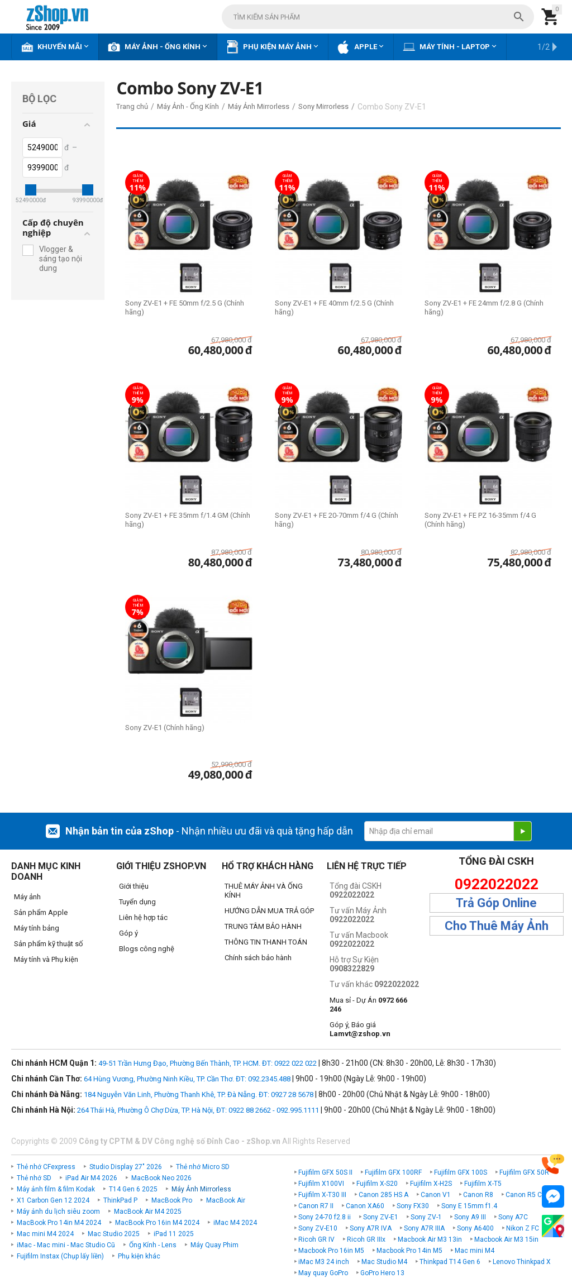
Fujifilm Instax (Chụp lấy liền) (60, 1256)
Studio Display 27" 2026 (125, 1167)
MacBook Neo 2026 (161, 1178)
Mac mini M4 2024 (45, 1234)
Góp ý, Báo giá (360, 1029)
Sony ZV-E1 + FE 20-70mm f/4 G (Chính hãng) (336, 519)
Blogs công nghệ (146, 949)
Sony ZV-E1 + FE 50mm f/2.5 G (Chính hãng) (184, 307)
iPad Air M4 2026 (91, 1178)
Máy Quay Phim (214, 1245)
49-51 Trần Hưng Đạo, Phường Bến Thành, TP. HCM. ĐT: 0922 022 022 (207, 1063)
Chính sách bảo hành (258, 957)
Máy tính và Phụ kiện (46, 959)
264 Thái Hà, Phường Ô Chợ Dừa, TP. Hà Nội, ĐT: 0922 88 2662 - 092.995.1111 (198, 1110)
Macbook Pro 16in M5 (331, 1251)
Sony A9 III (470, 1217)
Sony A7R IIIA (424, 1228)
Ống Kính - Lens (153, 1245)
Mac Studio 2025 (114, 1234)
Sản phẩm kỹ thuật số (48, 944)
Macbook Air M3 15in (506, 1239)
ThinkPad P (120, 1200)
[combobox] (378, 16)
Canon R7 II (315, 1206)
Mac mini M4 (474, 1251)
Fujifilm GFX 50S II (325, 1172)
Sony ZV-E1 (380, 1217)
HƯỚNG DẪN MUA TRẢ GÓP (269, 911)
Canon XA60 (365, 1206)
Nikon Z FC (522, 1228)
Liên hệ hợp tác (143, 917)
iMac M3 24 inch (323, 1262)
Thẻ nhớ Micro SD (203, 1167)
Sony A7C (513, 1217)
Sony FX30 (413, 1206)
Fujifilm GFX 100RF (393, 1172)
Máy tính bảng (36, 928)
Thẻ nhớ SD (34, 1178)
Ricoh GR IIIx (366, 1239)
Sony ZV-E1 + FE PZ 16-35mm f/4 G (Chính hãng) (480, 519)
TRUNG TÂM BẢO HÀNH (263, 926)
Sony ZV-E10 (317, 1228)
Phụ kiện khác (139, 1256)
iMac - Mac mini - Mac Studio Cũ (66, 1245)
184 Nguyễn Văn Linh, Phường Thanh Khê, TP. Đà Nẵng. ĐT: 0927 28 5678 (198, 1094)
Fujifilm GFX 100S (460, 1172)
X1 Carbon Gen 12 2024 (53, 1200)
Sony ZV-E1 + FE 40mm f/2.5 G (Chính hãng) (334, 307)
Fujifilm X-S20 (377, 1184)
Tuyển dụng (137, 902)
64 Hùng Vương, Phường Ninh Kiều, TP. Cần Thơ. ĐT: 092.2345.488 (187, 1079)
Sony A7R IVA (371, 1228)
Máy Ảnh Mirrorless (201, 1189)
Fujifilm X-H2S (431, 1184)
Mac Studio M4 (384, 1262)
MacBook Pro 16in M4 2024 (157, 1223)
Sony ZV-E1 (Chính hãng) (164, 727)
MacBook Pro (171, 1200)
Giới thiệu (134, 886)
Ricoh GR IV (316, 1239)
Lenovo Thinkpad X (522, 1262)
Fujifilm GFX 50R (524, 1172)
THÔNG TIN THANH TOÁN (266, 942)
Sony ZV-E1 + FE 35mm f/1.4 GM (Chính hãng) (187, 519)
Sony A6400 (475, 1228)
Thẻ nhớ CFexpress (46, 1167)
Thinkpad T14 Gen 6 (450, 1262)
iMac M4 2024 (235, 1223)
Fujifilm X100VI (321, 1184)
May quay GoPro (323, 1273)
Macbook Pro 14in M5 (409, 1251)
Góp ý (128, 933)
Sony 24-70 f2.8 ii (324, 1217)
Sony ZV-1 (426, 1217)
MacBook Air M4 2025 (148, 1211)
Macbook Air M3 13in (430, 1239)
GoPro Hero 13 (382, 1273)
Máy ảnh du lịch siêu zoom (58, 1211)
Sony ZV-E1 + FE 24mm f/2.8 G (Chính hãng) (484, 307)
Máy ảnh (27, 897)
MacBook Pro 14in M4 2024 (59, 1223)
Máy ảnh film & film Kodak (56, 1189)
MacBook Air (225, 1200)
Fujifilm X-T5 (483, 1184)
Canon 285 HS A (383, 1195)
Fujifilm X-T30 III (322, 1195)
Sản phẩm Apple (41, 912)
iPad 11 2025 (174, 1234)
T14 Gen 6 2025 (133, 1189)
